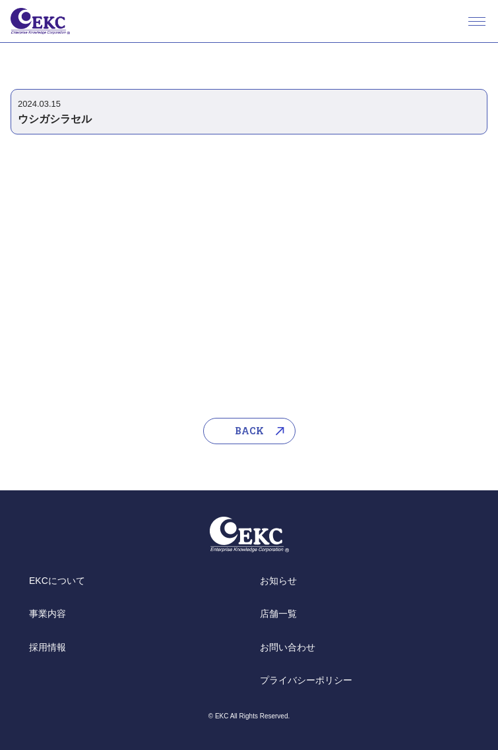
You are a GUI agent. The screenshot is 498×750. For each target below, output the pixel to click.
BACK (249, 430)
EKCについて (57, 580)
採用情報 (47, 647)
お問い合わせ (287, 647)
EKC (40, 21)
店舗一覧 (278, 613)
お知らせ (278, 580)
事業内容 (47, 613)
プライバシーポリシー (306, 680)
